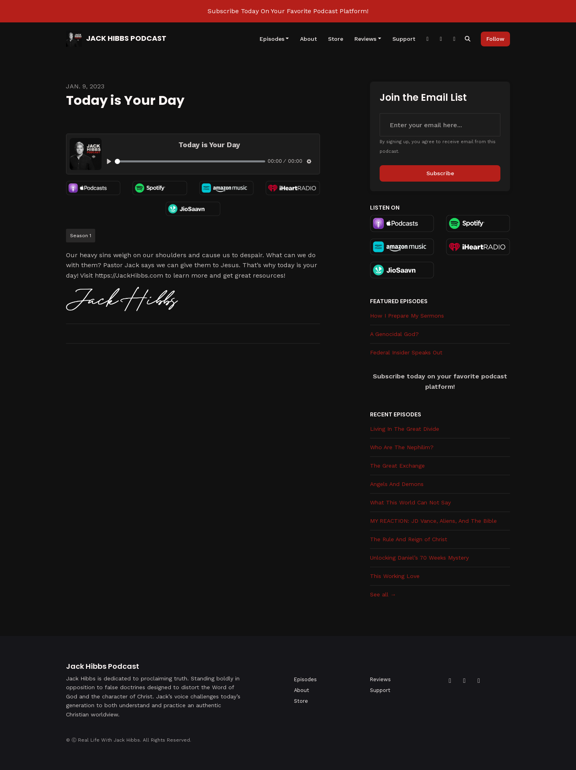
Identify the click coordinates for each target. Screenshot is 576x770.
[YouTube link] (454, 39)
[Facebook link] (427, 39)
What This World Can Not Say (410, 502)
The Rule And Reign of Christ (408, 539)
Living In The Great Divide (404, 429)
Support (403, 39)
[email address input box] (440, 124)
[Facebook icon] (450, 681)
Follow (495, 39)
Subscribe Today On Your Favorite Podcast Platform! (288, 11)
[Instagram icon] (479, 681)
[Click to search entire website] (468, 39)
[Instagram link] (441, 39)
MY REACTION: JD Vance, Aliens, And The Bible (433, 521)
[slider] (190, 161)
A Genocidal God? (394, 334)
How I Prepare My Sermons (407, 315)
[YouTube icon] (464, 681)
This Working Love (395, 576)
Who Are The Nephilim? (402, 447)
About (308, 39)
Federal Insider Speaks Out (406, 352)
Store (335, 39)
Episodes (272, 39)
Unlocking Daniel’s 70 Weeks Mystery (419, 557)
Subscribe (440, 173)
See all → (383, 594)
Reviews (365, 39)
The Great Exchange (397, 465)
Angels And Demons (397, 484)
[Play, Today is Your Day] (109, 161)
